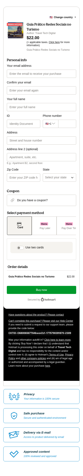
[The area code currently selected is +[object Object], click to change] (49, 124)
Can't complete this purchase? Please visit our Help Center (40, 320)
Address (12, 132)
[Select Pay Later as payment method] (44, 226)
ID (8, 115)
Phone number (52, 115)
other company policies (33, 358)
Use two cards (34, 247)
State (46, 169)
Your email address (19, 65)
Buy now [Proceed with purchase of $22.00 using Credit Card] (41, 290)
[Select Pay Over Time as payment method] (69, 226)
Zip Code (13, 169)
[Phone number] (66, 124)
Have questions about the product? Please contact (36, 314)
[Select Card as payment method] (19, 226)
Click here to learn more (57, 339)
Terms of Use (56, 354)
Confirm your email (19, 82)
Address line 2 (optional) (22, 149)
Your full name (16, 99)
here (47, 365)
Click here (54, 42)
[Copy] (39, 333)
